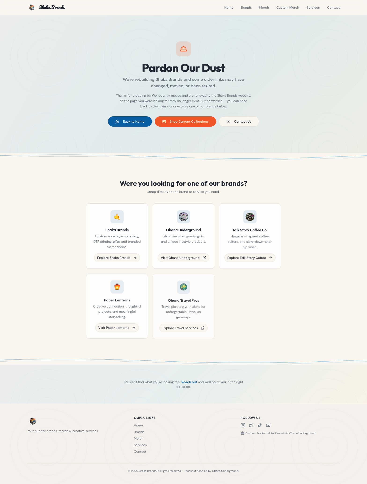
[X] (251, 425)
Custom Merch (287, 7)
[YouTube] (268, 425)
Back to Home (129, 122)
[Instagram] (243, 425)
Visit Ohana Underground (183, 261)
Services (313, 7)
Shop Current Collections (185, 122)
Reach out (189, 384)
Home (228, 7)
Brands (246, 7)
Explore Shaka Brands (117, 260)
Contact (333, 7)
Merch (264, 7)
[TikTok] (259, 425)
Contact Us (239, 122)
